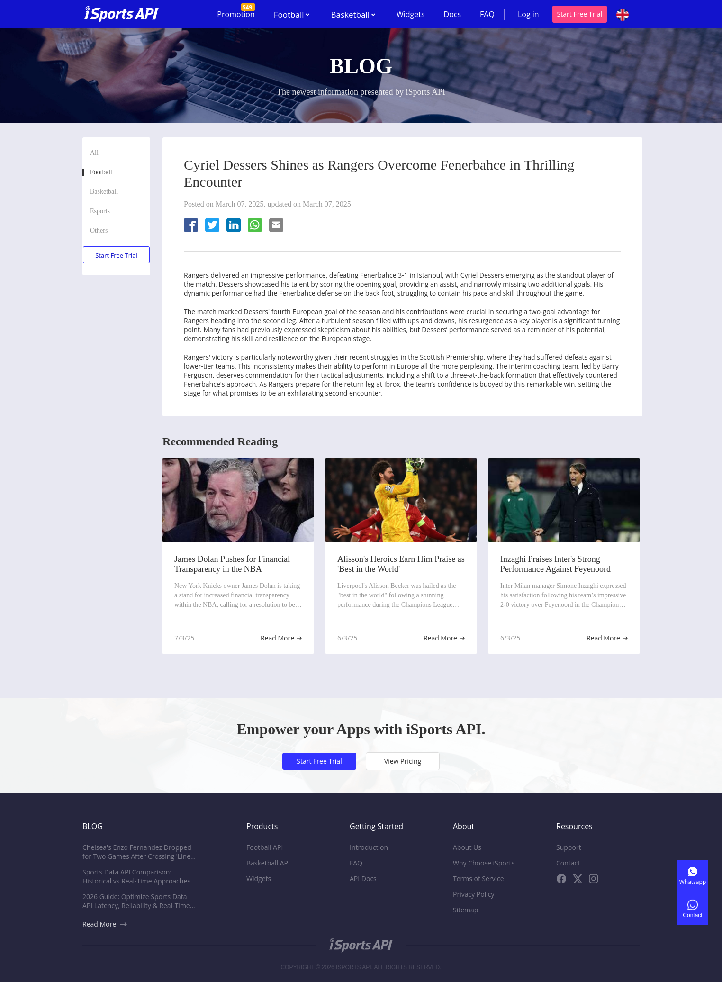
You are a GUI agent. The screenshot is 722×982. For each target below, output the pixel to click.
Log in (528, 14)
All (94, 152)
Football (101, 172)
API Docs (363, 878)
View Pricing (402, 761)
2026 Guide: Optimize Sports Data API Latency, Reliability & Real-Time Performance (136, 901)
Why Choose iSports (483, 862)
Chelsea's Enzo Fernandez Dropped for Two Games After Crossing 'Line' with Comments (137, 852)
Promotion (235, 11)
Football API (264, 847)
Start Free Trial (579, 13)
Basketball (104, 191)
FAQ (487, 14)
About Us (467, 847)
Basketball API (268, 862)
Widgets (411, 14)
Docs (452, 14)
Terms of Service (478, 878)
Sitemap (465, 909)
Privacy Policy (473, 894)
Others (99, 230)
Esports (100, 211)
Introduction (369, 847)
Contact (568, 862)
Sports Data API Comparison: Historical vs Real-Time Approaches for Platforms (136, 876)
